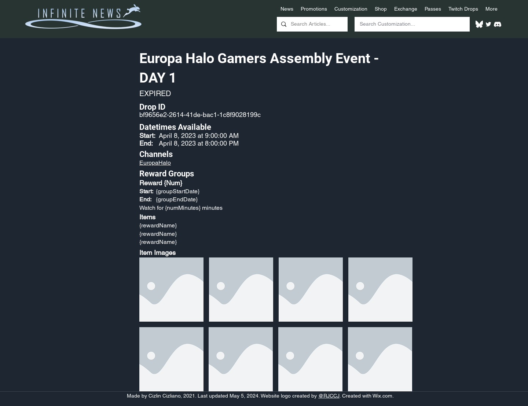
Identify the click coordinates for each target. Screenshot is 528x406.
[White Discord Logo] (497, 24)
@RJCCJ (329, 396)
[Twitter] (488, 24)
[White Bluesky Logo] (479, 24)
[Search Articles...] (311, 24)
